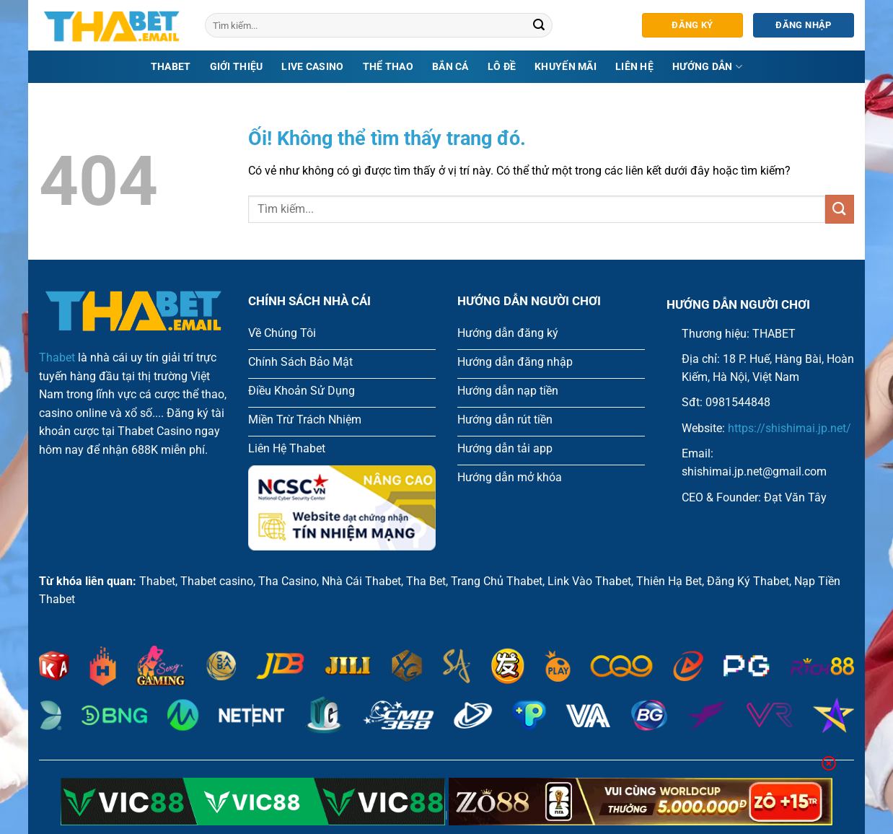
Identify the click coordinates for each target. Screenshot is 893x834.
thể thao (388, 67)
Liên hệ (634, 67)
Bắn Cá (450, 67)
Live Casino (312, 67)
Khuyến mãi (566, 67)
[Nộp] (539, 25)
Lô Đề (502, 67)
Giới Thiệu (236, 67)
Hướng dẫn (707, 67)
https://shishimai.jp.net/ (789, 428)
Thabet (171, 67)
